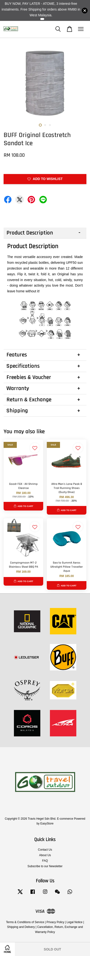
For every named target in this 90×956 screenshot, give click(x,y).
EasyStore (47, 823)
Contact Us (45, 849)
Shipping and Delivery (21, 927)
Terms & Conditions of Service (25, 922)
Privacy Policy (55, 922)
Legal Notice (75, 922)
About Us (45, 855)
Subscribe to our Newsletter (44, 866)
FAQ (45, 860)
